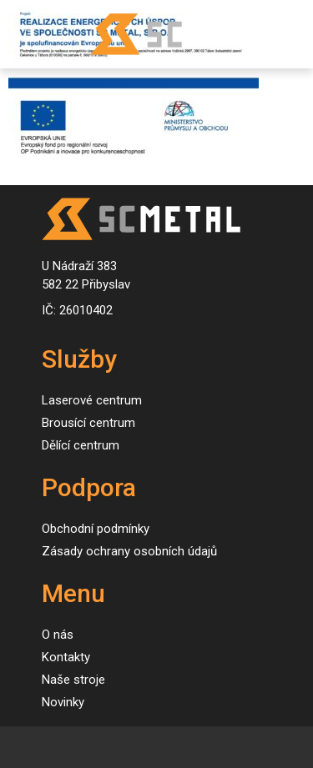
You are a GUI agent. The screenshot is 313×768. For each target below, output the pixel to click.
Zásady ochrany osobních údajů (129, 551)
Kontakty (66, 657)
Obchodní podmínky (95, 528)
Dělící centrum (80, 445)
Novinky (63, 702)
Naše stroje (73, 679)
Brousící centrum (88, 422)
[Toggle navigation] (29, 35)
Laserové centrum (92, 400)
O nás (57, 634)
